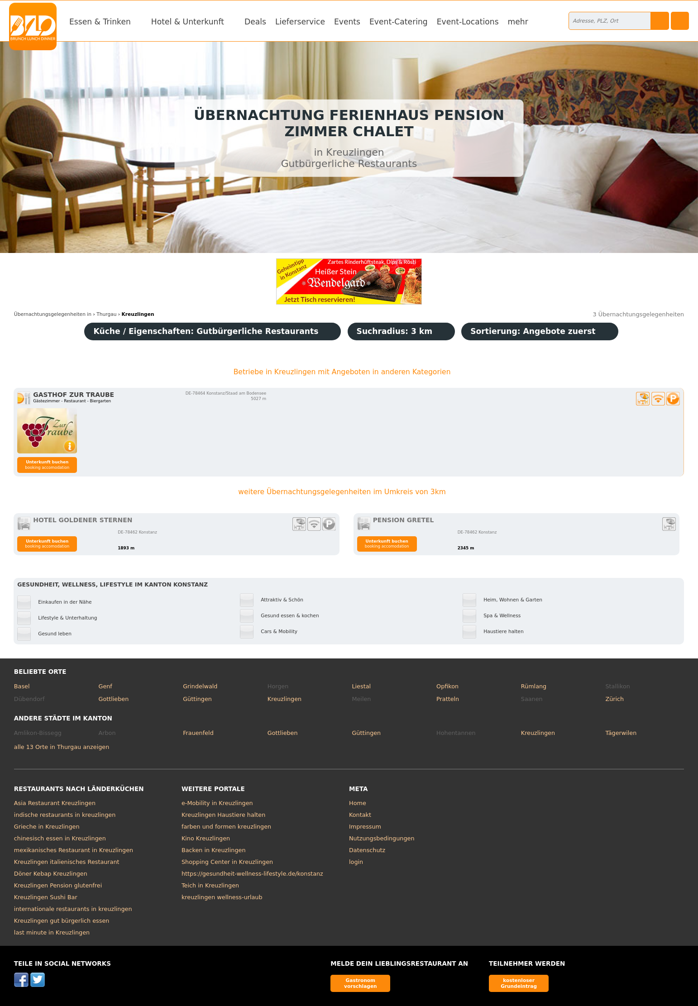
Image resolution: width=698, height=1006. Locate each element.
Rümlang (533, 686)
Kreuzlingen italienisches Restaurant (67, 861)
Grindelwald (200, 686)
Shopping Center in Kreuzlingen (227, 861)
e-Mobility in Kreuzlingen (217, 803)
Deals (255, 21)
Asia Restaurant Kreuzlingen (55, 803)
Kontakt (360, 814)
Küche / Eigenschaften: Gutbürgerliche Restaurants (205, 331)
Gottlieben (113, 699)
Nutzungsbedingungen (382, 838)
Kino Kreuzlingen (206, 838)
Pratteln (447, 699)
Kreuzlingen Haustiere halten (223, 814)
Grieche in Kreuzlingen (47, 826)
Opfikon (447, 686)
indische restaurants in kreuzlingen (64, 814)
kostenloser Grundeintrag (519, 983)
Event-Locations (468, 21)
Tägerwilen (620, 732)
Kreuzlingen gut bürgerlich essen (62, 920)
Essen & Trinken (100, 21)
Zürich (614, 699)
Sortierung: (532, 331)
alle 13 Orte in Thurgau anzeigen (61, 747)
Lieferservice (300, 21)
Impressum (365, 826)
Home (357, 803)
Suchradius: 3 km (395, 331)
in (52, 314)
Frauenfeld (198, 732)
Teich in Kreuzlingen (210, 885)
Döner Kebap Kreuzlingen (50, 873)
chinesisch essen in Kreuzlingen (60, 838)
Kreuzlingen (284, 699)
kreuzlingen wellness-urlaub (222, 897)
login (356, 861)
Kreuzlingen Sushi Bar (45, 897)
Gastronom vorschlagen (360, 983)
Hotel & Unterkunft (187, 21)
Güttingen (197, 699)
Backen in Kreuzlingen (214, 850)
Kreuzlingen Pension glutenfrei (58, 885)
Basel (22, 686)
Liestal (361, 686)
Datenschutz (367, 850)
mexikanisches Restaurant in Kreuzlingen (73, 850)
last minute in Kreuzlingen (52, 932)
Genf (105, 686)
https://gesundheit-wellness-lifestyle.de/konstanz (252, 873)
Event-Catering (398, 21)
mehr (518, 21)
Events (347, 21)
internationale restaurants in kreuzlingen (73, 909)
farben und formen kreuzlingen (226, 826)
